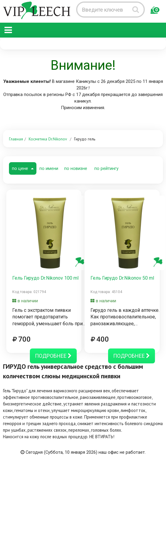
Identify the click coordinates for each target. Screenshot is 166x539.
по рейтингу (106, 168)
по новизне (75, 168)
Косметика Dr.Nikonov (48, 139)
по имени (48, 168)
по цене (22, 168)
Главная (16, 139)
